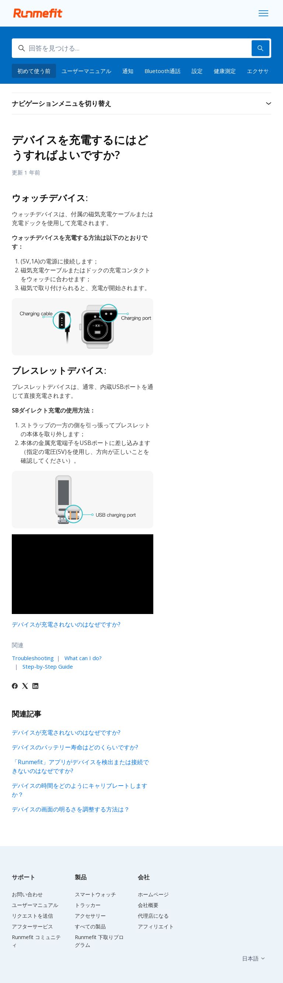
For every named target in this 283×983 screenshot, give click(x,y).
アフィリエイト (156, 926)
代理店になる (153, 915)
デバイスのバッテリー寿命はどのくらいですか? (75, 747)
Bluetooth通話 (162, 71)
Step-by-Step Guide (47, 666)
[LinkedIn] (35, 687)
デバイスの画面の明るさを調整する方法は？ (71, 809)
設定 (197, 71)
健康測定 (225, 71)
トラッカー (88, 904)
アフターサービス (32, 926)
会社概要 (148, 904)
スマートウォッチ (95, 894)
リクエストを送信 (32, 915)
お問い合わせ (27, 894)
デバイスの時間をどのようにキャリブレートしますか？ (79, 790)
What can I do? (83, 658)
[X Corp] (25, 687)
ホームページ (153, 894)
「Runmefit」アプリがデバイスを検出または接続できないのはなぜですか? (80, 766)
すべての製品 (90, 926)
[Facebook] (15, 687)
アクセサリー (90, 915)
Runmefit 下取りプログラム (99, 941)
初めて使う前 (33, 71)
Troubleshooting (33, 658)
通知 (127, 71)
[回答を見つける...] (141, 48)
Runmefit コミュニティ (36, 941)
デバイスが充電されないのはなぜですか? (66, 624)
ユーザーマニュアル (86, 71)
